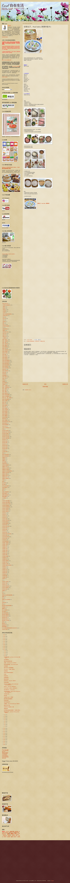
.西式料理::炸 (4, 439)
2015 (4, 729)
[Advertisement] (45, 232)
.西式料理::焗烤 (4, 442)
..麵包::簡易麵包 (5, 420)
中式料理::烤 (4, 517)
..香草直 (3, 379)
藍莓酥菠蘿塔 (6, 677)
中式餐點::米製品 (5, 550)
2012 (4, 734)
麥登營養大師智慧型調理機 (6, 605)
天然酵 (8, 833)
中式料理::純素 (4, 518)
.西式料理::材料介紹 (5, 435)
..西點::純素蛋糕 (5, 358)
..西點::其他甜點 (5, 351)
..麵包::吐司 (4, 403)
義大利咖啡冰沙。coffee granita (9, 689)
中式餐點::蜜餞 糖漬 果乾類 (7, 565)
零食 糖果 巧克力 (16, 832)
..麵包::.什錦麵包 (5, 385)
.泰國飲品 (4, 460)
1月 (5, 726)
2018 (4, 647)
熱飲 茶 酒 (11, 832)
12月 (5, 650)
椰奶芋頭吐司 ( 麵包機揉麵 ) (8, 667)
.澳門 (3, 490)
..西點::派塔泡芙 (5, 355)
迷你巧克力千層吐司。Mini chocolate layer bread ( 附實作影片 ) (11, 684)
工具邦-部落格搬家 (5, 750)
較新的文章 (25, 384)
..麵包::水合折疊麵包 (5, 396)
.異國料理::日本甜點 (5, 469)
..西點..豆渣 (4, 378)
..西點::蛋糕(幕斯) (5, 366)
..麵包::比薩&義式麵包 (6, 394)
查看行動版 (45, 386)
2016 (4, 728)
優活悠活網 (4, 758)
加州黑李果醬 (6, 682)
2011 (4, 736)
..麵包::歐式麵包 (5, 417)
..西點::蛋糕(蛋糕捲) (5, 363)
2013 (4, 733)
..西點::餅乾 (4, 369)
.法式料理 (4, 450)
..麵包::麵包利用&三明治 (6, 421)
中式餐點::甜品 (4, 553)
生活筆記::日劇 (4, 583)
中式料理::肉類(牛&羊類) (6, 503)
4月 (5, 721)
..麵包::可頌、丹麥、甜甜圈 (7, 397)
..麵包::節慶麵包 (5, 415)
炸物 (3, 598)
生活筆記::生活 (4, 584)
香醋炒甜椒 (6, 708)
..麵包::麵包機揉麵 (5, 424)
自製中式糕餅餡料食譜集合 (8, 672)
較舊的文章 (65, 384)
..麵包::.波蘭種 (4, 388)
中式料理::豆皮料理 (5, 508)
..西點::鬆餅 (4, 372)
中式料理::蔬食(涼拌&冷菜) (6, 533)
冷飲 (3, 593)
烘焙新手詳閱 (12, 831)
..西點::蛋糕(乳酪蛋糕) (6, 360)
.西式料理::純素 (4, 441)
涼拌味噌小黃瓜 (6, 693)
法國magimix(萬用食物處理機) (7, 595)
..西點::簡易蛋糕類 (5, 370)
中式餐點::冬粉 (4, 545)
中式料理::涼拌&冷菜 (5, 520)
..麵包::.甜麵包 (4, 391)
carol (10, 25)
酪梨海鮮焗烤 (6, 679)
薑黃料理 (3, 623)
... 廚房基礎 (4, 311)
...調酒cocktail (4, 336)
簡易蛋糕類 (9, 834)
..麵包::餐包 (4, 418)
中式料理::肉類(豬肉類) (30, 341)
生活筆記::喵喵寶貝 (5, 587)
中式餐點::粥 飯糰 (5, 556)
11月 (5, 652)
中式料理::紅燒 (4, 515)
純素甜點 (13, 834)
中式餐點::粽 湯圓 (5, 563)
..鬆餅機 (3, 381)
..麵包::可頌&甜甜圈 (5, 399)
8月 (5, 714)
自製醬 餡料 (5, 835)
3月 (5, 722)
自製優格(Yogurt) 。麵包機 (8, 697)
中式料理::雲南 (4, 527)
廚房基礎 (7, 831)
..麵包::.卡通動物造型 (5, 387)
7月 (5, 716)
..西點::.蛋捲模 (4, 345)
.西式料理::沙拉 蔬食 (5, 436)
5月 (5, 719)
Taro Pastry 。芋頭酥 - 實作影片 (9, 669)
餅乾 (12, 836)
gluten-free (4, 833)
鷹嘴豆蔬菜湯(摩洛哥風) (8, 661)
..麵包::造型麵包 (5, 412)
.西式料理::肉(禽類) (5, 433)
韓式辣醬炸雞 (6, 659)
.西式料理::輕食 (4, 448)
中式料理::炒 (4, 512)
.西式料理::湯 (4, 444)
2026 (4, 634)
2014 (4, 731)
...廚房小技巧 (4, 333)
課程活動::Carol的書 (5, 620)
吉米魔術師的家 (4, 753)
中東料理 (3, 578)
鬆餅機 (15, 836)
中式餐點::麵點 (4, 575)
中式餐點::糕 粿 (4, 569)
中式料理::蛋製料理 (5, 523)
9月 (5, 655)
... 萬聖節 (3, 306)
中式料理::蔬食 (4, 532)
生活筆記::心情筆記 (5, 581)
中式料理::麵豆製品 (5, 541)
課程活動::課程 (4, 617)
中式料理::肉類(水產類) (6, 502)
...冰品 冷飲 (4, 318)
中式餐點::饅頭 (4, 572)
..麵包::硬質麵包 (5, 414)
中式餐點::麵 (4, 574)
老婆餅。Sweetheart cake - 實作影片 (10, 662)
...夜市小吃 (4, 324)
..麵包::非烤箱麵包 (5, 409)
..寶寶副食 (4, 384)
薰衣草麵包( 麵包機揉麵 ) (8, 698)
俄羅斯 (3, 596)
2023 (4, 639)
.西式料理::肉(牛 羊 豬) (6, 432)
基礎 (16, 833)
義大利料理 (4, 611)
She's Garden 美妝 (5, 749)
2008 (4, 741)
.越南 (3, 481)
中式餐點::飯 (4, 557)
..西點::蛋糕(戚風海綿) (6, 361)
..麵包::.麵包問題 (5, 393)
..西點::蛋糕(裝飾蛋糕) (6, 364)
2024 (4, 638)
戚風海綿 (13, 835)
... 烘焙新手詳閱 (5, 315)
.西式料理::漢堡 (4, 447)
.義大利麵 (4, 484)
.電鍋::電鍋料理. (5, 487)
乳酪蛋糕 (9, 835)
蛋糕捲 (5, 836)
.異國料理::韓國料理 (5, 478)
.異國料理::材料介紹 (5, 475)
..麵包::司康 (4, 402)
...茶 (3, 327)
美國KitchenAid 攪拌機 (6, 599)
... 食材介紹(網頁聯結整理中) (7, 314)
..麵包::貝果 (4, 406)
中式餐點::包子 (4, 547)
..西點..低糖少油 (5, 376)
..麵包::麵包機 (4, 423)
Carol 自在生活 (13, 5)
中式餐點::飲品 (4, 559)
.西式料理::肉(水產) (5, 430)
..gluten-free (4, 426)
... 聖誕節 (3, 308)
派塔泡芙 (4, 834)
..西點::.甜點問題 (5, 343)
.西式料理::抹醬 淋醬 (5, 438)
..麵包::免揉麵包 (5, 405)
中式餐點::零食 (4, 562)
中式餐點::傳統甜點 (5, 560)
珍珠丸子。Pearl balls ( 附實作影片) (10, 686)
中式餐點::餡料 (4, 571)
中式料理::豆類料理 (5, 511)
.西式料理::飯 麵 (5, 445)
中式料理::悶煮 (4, 524)
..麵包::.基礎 (4, 390)
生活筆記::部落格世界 (6, 586)
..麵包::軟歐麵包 (5, 411)
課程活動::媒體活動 (5, 614)
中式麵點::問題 (4, 577)
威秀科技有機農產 (5, 752)
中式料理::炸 (4, 514)
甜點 (15, 833)
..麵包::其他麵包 (5, 408)
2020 (4, 644)
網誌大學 (3, 751)
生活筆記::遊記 (4, 589)
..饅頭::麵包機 (4, 382)
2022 (4, 641)
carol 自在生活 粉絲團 (15, 66)
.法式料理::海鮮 (4, 451)
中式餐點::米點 (42, 341)
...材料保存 (4, 321)
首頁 (45, 384)
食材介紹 (16, 831)
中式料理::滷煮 (4, 529)
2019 (4, 646)
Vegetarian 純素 (5, 629)
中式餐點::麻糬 (4, 554)
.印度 (3, 429)
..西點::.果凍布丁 (5, 339)
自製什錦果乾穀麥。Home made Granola (11, 664)
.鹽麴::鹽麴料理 (4, 496)
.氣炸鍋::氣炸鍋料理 (5, 454)
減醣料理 (3, 608)
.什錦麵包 (18, 836)
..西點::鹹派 (4, 373)
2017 (4, 649)
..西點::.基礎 (4, 342)
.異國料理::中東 (4, 466)
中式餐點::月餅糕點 (5, 542)
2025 (4, 636)
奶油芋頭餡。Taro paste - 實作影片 (10, 680)
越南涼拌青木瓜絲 (7, 705)
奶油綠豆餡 (6, 675)
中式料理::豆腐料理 (5, 509)
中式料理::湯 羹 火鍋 (5, 526)
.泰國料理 (4, 457)
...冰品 (3, 317)
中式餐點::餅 (4, 568)
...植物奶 (3, 330)
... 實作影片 (4, 309)
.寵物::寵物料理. (5, 493)
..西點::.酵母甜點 (5, 346)
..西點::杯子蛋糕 (5, 352)
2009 (4, 739)
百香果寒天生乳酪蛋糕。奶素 (9, 706)
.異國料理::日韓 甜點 (5, 472)
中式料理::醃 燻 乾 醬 (5, 536)
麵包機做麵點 (4, 626)
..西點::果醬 (4, 354)
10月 (5, 654)
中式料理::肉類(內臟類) (6, 500)
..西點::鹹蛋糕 (4, 375)
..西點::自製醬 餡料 (5, 349)
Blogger (52, 880)
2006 (4, 744)
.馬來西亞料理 (4, 463)
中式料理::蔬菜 (4, 535)
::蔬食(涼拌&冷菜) (5, 303)
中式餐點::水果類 (5, 544)
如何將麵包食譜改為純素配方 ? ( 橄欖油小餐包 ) (12, 710)
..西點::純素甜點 (5, 357)
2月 (5, 724)
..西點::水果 (4, 348)
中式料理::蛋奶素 (5, 521)
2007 (4, 742)
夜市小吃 (6, 832)
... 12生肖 (3, 312)
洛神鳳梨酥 (6, 666)
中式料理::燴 (4, 539)
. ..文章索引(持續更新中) (6, 305)
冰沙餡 (5, 674)
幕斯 (16, 835)
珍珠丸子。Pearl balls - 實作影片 (43, 203)
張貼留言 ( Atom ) (28, 389)
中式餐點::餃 (4, 566)
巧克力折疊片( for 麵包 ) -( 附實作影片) (10, 688)
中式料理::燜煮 (4, 538)
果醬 (19, 833)
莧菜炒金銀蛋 (6, 700)
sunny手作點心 (4, 754)
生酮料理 (3, 590)
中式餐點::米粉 (4, 548)
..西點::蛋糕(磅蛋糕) (5, 367)
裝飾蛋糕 (8, 836)
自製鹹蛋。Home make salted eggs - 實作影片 (12, 703)
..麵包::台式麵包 (5, 400)
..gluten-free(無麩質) (5, 427)
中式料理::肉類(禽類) (5, 505)
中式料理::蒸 (37, 341)
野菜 (3, 604)
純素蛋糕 (17, 834)
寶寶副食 (12, 833)
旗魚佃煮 (5, 695)
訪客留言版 (4, 602)
